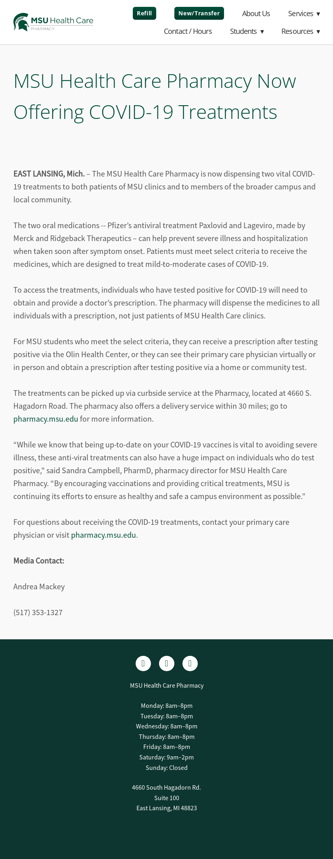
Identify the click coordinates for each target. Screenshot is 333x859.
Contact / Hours (188, 31)
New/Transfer (199, 13)
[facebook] (143, 663)
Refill (144, 13)
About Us (256, 13)
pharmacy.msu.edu (45, 419)
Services (304, 13)
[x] (190, 663)
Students (247, 31)
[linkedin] (166, 663)
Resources (300, 31)
